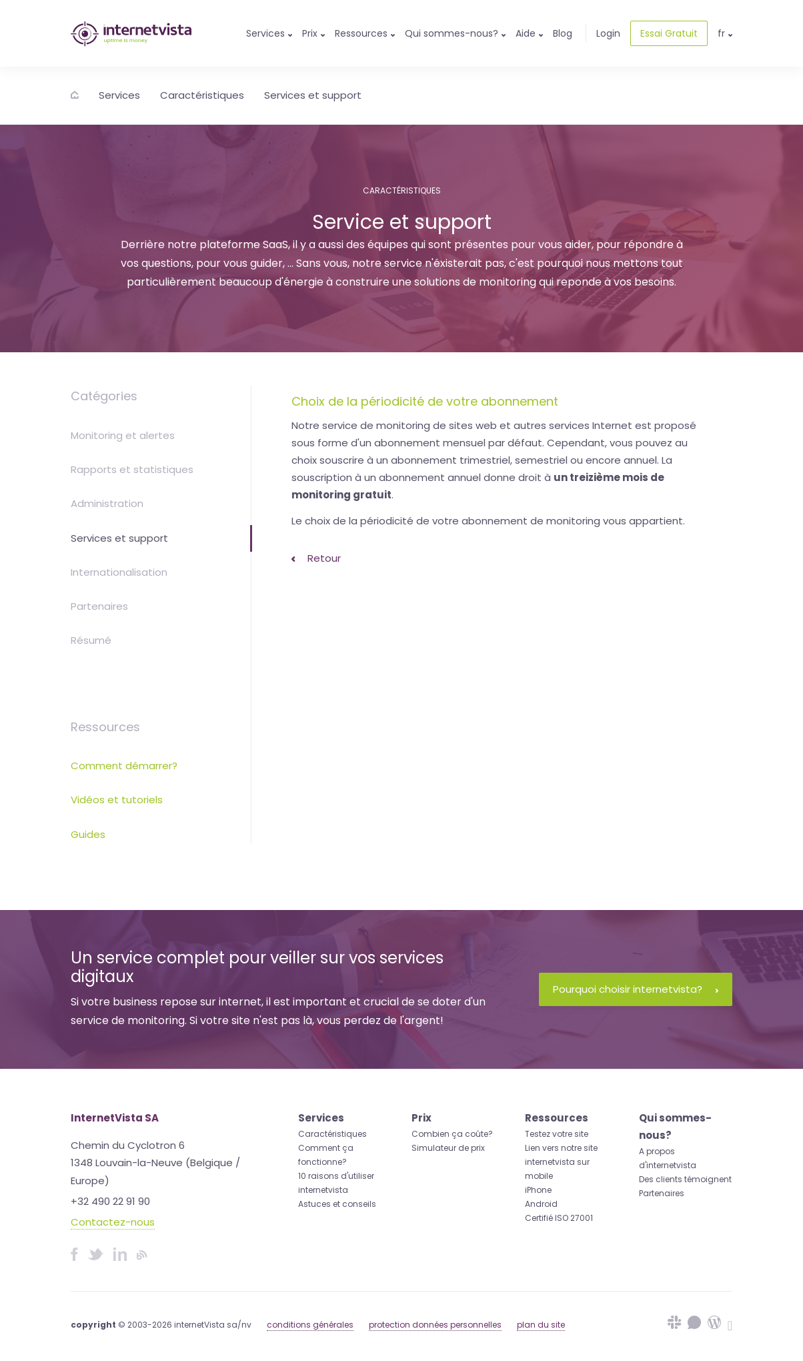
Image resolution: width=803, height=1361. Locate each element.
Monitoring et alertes (123, 435)
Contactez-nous (113, 1222)
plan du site (541, 1324)
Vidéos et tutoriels (117, 800)
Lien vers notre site (561, 1148)
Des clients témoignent (685, 1179)
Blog (562, 33)
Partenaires (99, 606)
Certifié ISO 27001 (559, 1218)
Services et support (312, 95)
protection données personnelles (435, 1324)
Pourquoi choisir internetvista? (635, 989)
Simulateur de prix (448, 1148)
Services (119, 95)
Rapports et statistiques (132, 469)
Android (541, 1204)
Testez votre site (556, 1134)
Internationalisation (119, 572)
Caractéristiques (202, 95)
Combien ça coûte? (452, 1134)
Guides (88, 834)
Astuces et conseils (337, 1204)
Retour (316, 558)
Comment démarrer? (124, 766)
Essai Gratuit (669, 33)
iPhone (538, 1190)
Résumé (91, 640)
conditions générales (310, 1324)
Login (608, 33)
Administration (107, 503)
